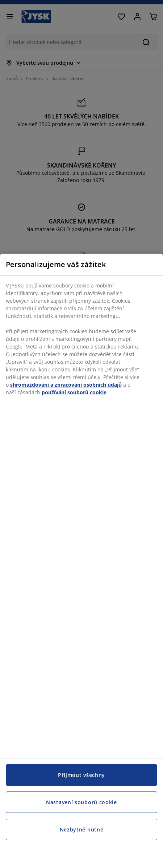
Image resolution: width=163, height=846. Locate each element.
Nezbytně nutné (82, 829)
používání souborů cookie (74, 392)
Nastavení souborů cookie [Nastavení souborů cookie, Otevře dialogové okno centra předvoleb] (81, 802)
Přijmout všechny (81, 775)
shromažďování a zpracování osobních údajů (66, 384)
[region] (81, 550)
